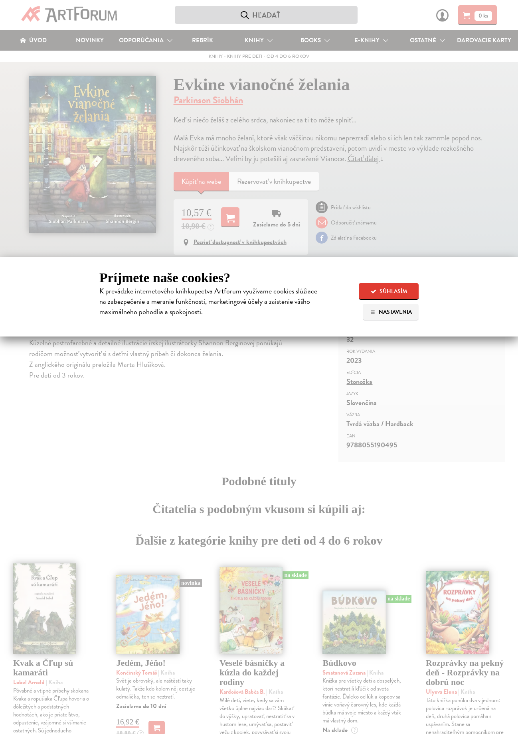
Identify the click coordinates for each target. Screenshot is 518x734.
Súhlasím (389, 291)
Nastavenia (391, 312)
